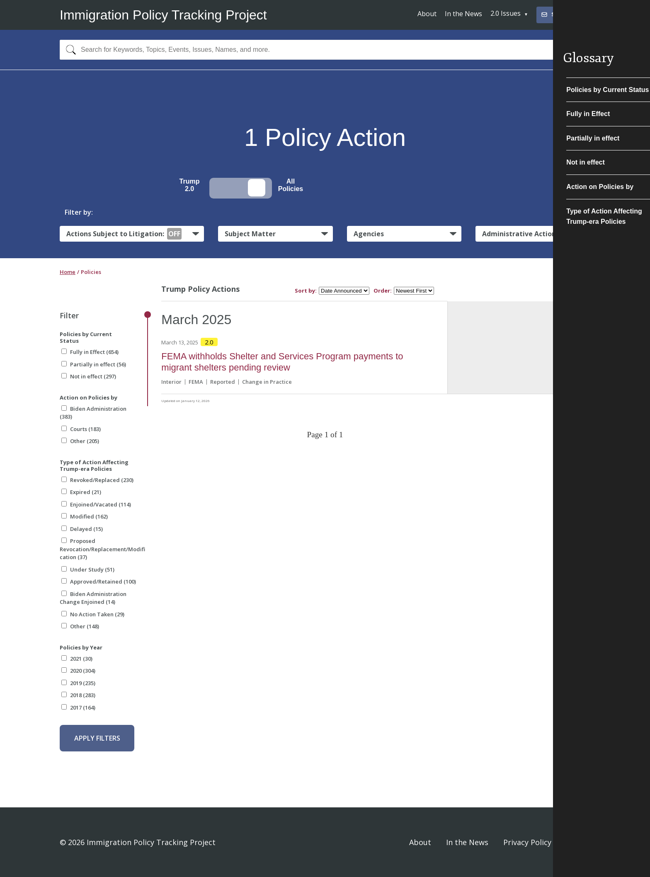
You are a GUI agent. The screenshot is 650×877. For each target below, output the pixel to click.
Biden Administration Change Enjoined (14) (93, 598)
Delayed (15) (82, 529)
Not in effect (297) (88, 376)
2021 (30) (76, 658)
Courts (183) (81, 429)
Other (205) (80, 441)
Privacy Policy (527, 842)
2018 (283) (78, 695)
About (427, 13)
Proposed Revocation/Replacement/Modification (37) (102, 549)
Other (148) (80, 626)
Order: (383, 290)
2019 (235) (78, 683)
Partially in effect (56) (93, 364)
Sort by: (306, 290)
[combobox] (325, 50)
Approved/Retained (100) (98, 581)
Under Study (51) (87, 569)
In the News (463, 13)
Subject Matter (250, 233)
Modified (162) (84, 516)
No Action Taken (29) (92, 614)
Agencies (369, 233)
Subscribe (560, 14)
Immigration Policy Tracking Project (163, 14)
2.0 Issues (505, 13)
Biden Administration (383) (93, 413)
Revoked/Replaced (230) (97, 480)
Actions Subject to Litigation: (124, 234)
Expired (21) (81, 492)
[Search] (69, 50)
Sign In (578, 842)
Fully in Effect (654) (90, 352)
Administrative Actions (520, 233)
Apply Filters (97, 738)
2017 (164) (78, 707)
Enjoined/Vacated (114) (96, 504)
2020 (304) (78, 670)
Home (67, 272)
